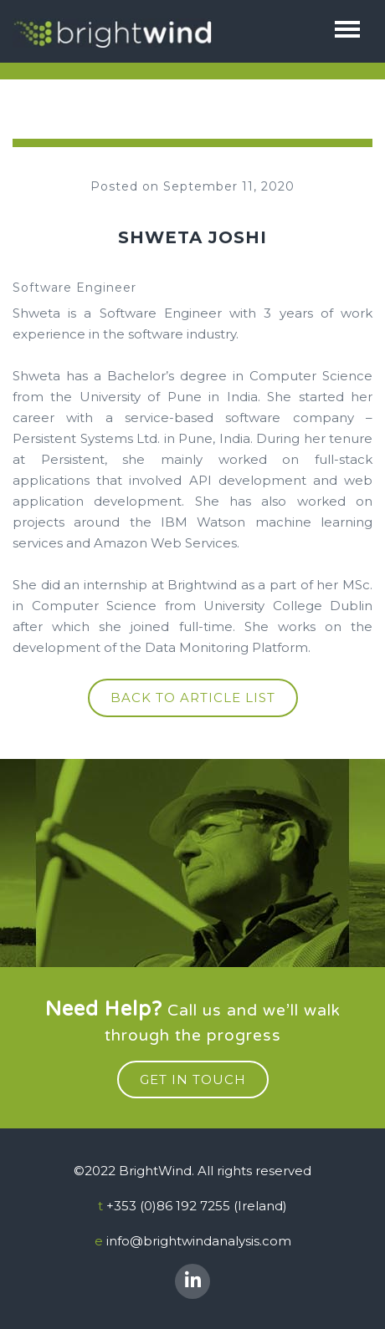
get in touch (193, 1079)
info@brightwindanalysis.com (198, 1241)
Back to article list (192, 697)
